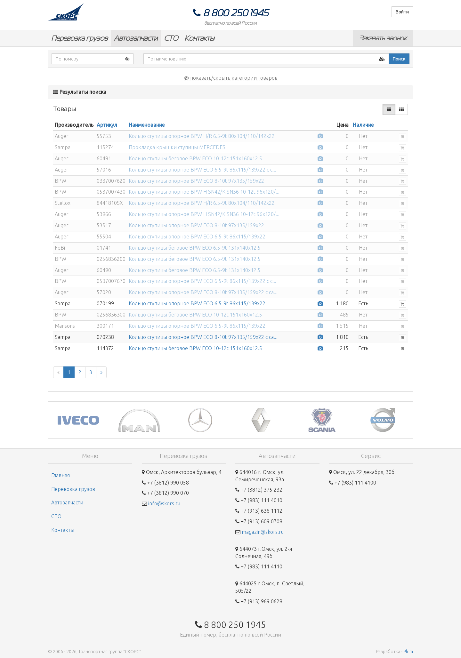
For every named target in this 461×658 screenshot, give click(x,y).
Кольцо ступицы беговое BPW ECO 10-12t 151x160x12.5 (195, 158)
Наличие (363, 125)
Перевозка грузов (79, 38)
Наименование (147, 125)
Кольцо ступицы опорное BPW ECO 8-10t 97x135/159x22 (196, 181)
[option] (78, 420)
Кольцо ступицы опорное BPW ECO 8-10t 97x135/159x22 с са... (203, 292)
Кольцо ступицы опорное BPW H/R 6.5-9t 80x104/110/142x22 (202, 136)
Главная (60, 475)
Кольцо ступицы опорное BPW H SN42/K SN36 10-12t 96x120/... (204, 192)
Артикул (107, 125)
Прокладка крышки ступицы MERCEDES (177, 147)
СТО (171, 38)
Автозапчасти (136, 38)
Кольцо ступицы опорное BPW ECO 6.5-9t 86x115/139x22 (197, 236)
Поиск (399, 58)
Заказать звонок (383, 38)
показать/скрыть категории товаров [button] (231, 78)
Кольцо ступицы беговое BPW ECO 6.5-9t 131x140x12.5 (195, 248)
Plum (408, 651)
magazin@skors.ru (263, 532)
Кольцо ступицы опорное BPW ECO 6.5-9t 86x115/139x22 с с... (202, 170)
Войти (402, 11)
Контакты (199, 38)
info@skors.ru (164, 503)
